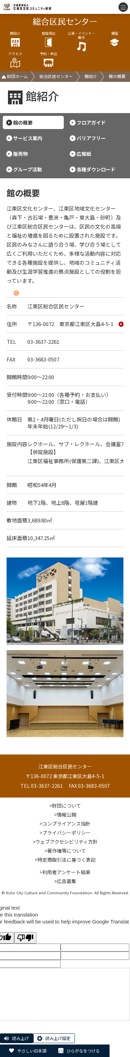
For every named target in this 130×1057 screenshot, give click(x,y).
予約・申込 (48, 60)
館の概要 (23, 122)
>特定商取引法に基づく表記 (65, 859)
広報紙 (84, 153)
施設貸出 (48, 39)
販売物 (20, 153)
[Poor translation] (25, 938)
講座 (114, 39)
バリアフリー (91, 138)
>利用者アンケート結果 (65, 872)
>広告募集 (65, 881)
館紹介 (15, 39)
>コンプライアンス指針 (65, 823)
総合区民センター (56, 76)
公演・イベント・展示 (81, 41)
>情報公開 (65, 814)
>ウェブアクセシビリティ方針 (65, 841)
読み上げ (20, 1038)
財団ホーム (15, 76)
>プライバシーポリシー (65, 832)
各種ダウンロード (96, 169)
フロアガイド (91, 122)
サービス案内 (27, 138)
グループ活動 (27, 169)
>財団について (65, 805)
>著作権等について (65, 850)
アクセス (15, 60)
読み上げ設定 (57, 1038)
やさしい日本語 (31, 1051)
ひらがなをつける (83, 1051)
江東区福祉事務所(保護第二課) (63, 460)
